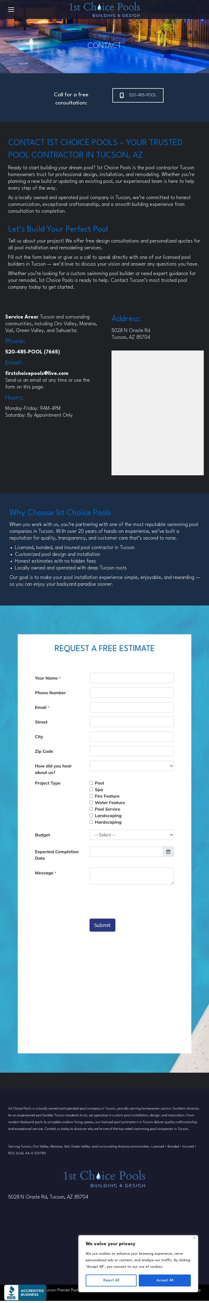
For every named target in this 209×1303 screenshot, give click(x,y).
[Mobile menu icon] (11, 9)
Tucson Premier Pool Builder (67, 1293)
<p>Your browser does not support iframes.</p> (104, 854)
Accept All (164, 1280)
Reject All (111, 1280)
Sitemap (194, 1293)
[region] (138, 1263)
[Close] (194, 1238)
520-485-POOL (138, 95)
